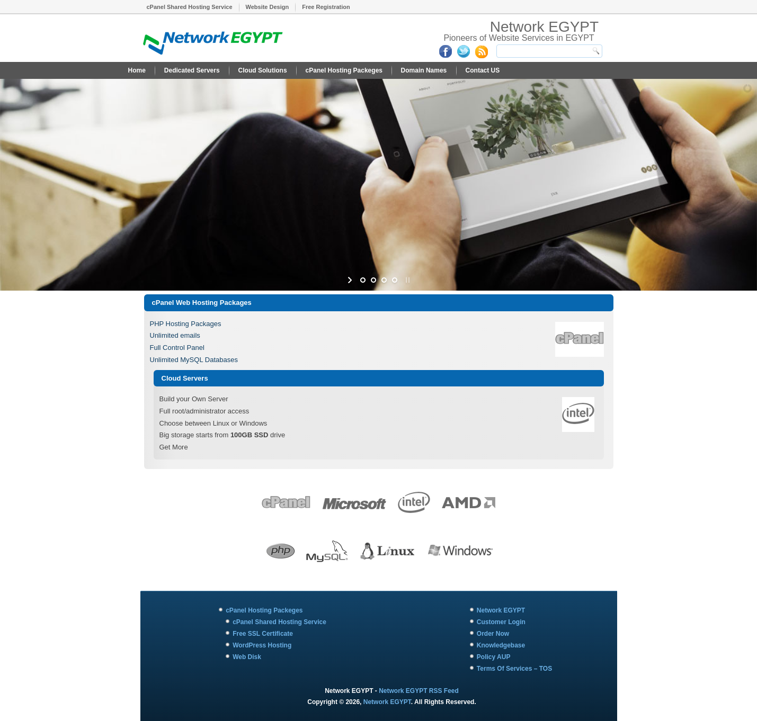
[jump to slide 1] (363, 280)
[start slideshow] (351, 280)
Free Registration (326, 7)
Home (137, 70)
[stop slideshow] (406, 280)
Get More (173, 447)
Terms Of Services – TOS (514, 668)
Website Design (267, 7)
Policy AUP (494, 657)
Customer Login (501, 622)
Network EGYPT (544, 27)
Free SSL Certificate (263, 633)
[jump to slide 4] (394, 280)
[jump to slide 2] (373, 280)
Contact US (483, 70)
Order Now (493, 633)
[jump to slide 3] (384, 280)
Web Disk (247, 657)
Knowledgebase (501, 645)
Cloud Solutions (262, 70)
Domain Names (424, 70)
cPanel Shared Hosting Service (190, 7)
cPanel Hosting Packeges (344, 70)
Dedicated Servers (192, 70)
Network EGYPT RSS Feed (419, 691)
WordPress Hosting (262, 645)
